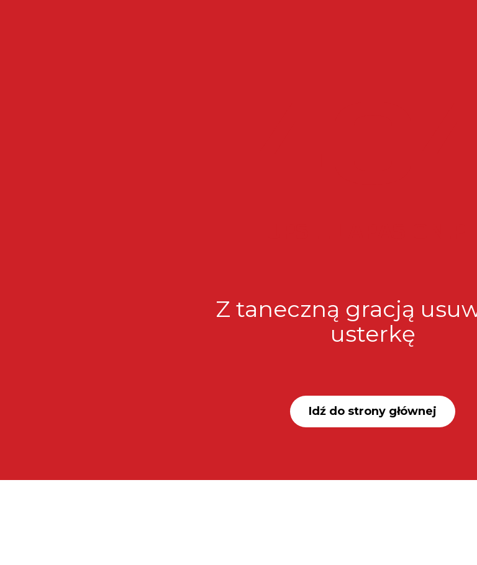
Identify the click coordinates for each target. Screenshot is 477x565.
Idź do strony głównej (373, 411)
